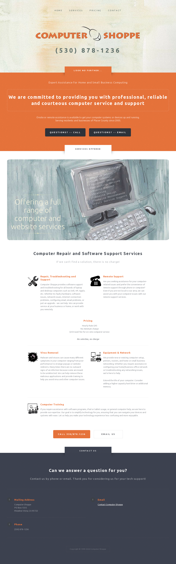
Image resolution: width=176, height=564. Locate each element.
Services (76, 10)
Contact (115, 10)
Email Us (108, 434)
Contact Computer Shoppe (110, 504)
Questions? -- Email (110, 132)
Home (58, 10)
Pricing (95, 10)
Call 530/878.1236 (72, 434)
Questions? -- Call (65, 132)
